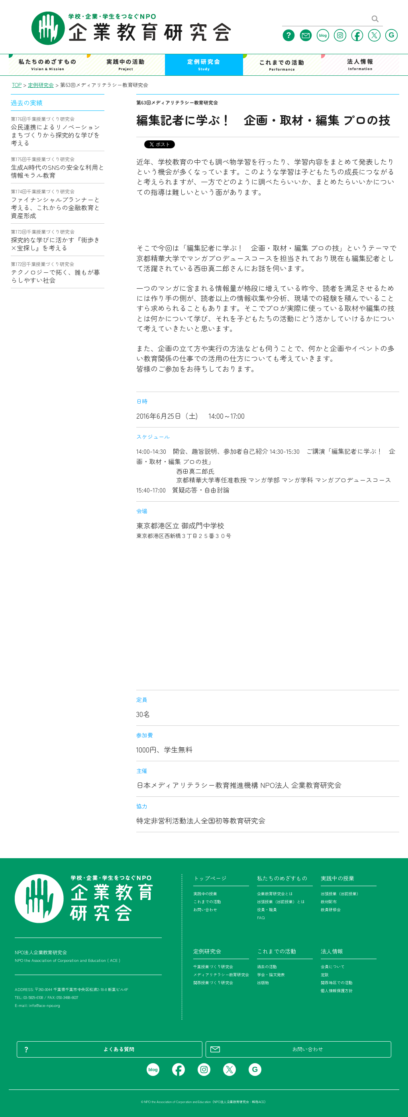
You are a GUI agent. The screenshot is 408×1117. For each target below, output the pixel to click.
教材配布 (329, 901)
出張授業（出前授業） (341, 893)
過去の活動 (267, 966)
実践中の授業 (205, 893)
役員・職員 (267, 909)
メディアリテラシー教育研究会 (221, 974)
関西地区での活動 (337, 982)
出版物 (263, 982)
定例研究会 (41, 85)
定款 (325, 974)
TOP (17, 85)
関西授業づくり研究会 (213, 982)
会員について (333, 966)
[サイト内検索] (324, 22)
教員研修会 (331, 909)
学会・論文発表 (271, 974)
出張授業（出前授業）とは (281, 901)
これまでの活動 (207, 901)
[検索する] (375, 21)
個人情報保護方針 (337, 990)
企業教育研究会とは (275, 893)
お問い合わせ (205, 909)
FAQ (261, 917)
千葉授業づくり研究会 (213, 966)
